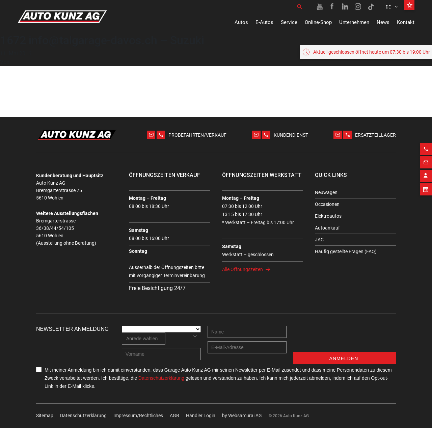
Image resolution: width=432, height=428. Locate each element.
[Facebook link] (332, 6)
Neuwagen (326, 192)
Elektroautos (328, 216)
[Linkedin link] (345, 6)
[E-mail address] (247, 347)
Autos (241, 22)
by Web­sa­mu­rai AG (242, 415)
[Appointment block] (426, 187)
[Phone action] (426, 146)
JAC (319, 239)
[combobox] (143, 338)
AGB (174, 415)
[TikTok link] (371, 6)
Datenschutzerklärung (83, 415)
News (383, 22)
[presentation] (344, 339)
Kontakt (405, 22)
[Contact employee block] (426, 173)
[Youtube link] (319, 6)
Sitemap (44, 415)
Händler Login (200, 415)
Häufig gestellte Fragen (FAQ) (346, 251)
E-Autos (264, 22)
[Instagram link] (358, 6)
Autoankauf (327, 228)
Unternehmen (354, 22)
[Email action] (426, 160)
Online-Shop (318, 22)
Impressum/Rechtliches (138, 415)
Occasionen (327, 204)
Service (289, 22)
